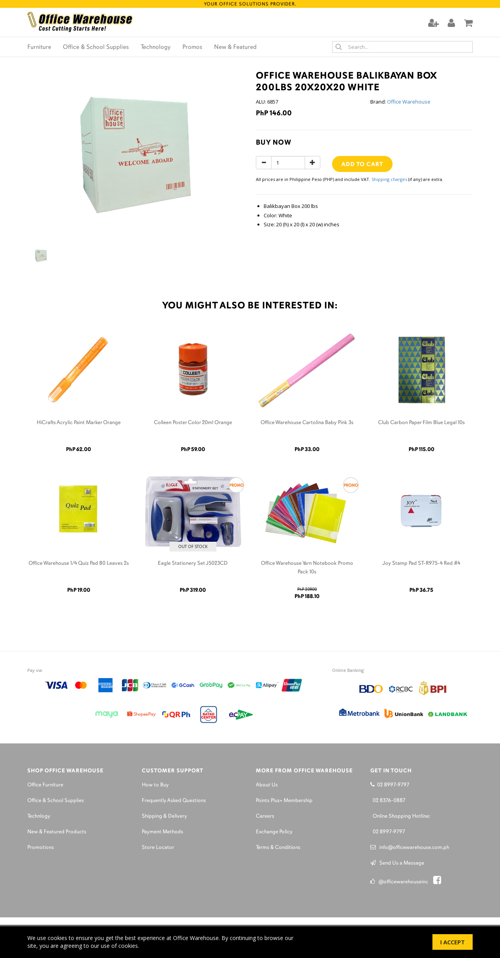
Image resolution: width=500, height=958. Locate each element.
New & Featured (235, 47)
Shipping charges (389, 179)
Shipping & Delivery (164, 816)
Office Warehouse (408, 101)
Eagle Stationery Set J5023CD (193, 563)
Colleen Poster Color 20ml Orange (193, 423)
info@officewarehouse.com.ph (409, 848)
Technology (156, 47)
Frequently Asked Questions (174, 801)
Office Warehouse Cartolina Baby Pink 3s (307, 423)
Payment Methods (162, 832)
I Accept (452, 942)
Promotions (40, 848)
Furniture (39, 47)
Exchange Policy (274, 832)
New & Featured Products (56, 832)
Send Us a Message (397, 863)
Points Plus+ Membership (284, 801)
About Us (267, 785)
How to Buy (155, 785)
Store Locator (158, 848)
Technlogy (38, 816)
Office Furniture (45, 785)
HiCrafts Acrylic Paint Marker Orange (79, 423)
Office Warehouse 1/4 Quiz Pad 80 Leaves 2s (79, 563)
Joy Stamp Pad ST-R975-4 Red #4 (421, 563)
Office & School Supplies (96, 47)
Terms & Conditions (278, 848)
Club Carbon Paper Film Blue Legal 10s (421, 423)
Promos (192, 47)
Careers (265, 816)
